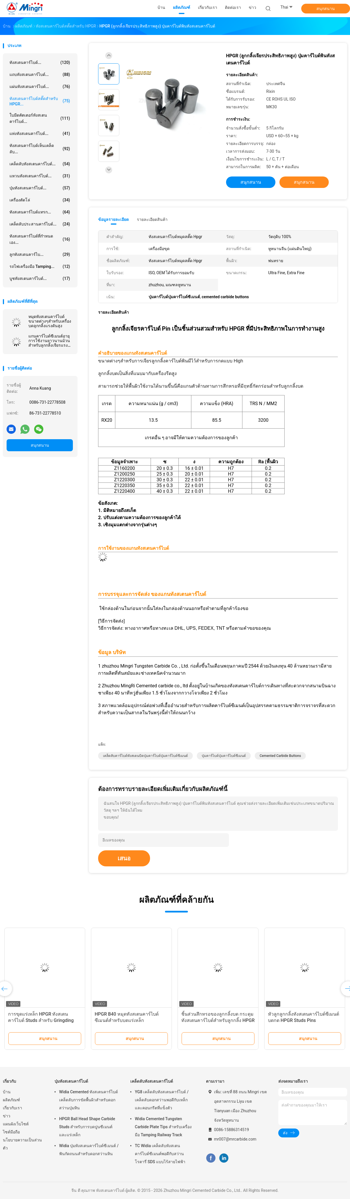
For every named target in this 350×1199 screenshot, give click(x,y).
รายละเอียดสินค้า (152, 219)
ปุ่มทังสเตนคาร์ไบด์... (39, 188)
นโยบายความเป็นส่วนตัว (22, 1144)
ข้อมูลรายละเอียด (113, 219)
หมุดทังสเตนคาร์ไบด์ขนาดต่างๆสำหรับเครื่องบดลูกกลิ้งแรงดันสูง (49, 321)
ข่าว (6, 1116)
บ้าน (7, 1092)
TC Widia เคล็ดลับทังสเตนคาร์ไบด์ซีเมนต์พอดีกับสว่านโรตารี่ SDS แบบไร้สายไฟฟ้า (160, 1153)
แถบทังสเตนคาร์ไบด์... (39, 74)
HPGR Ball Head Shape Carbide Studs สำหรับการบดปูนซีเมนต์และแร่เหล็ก (87, 1126)
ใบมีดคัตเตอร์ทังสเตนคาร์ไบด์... (39, 118)
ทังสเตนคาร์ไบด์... (39, 62)
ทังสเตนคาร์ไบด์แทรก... (39, 212)
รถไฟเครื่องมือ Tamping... (39, 266)
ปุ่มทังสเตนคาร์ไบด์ (71, 1081)
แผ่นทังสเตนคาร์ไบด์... (39, 86)
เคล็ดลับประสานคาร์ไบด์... (39, 224)
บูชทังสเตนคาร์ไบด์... (39, 278)
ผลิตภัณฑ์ (11, 1100)
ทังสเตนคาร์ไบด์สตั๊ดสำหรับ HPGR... (39, 101)
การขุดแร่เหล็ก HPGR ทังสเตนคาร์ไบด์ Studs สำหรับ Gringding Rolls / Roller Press (41, 1020)
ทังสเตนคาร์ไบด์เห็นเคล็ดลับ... (39, 148)
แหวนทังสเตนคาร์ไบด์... (39, 176)
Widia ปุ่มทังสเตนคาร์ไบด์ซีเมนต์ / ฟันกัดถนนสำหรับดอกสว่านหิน (88, 1149)
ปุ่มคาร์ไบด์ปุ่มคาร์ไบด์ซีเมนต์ (224, 756)
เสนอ (124, 858)
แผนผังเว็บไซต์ (16, 1124)
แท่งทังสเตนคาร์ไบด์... (39, 133)
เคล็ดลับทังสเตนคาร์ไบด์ (151, 1081)
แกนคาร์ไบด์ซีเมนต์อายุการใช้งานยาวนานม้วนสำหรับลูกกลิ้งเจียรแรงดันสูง (49, 341)
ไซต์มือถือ (11, 1132)
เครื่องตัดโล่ (39, 200)
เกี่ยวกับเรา (12, 1108)
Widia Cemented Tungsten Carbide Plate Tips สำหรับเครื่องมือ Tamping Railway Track (163, 1126)
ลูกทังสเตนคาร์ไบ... (39, 254)
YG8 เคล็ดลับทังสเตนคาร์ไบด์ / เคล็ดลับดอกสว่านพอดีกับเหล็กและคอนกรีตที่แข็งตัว (161, 1100)
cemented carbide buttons (280, 756)
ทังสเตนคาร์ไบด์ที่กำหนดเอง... (39, 239)
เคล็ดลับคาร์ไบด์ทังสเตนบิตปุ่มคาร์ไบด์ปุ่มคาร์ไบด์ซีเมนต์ (145, 756)
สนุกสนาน (325, 8)
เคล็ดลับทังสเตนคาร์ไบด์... (39, 164)
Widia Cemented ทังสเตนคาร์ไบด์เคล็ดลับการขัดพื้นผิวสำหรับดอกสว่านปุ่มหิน (88, 1100)
